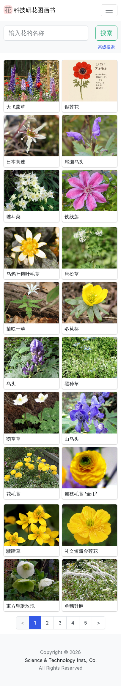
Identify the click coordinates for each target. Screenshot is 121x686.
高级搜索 (106, 46)
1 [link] (35, 623)
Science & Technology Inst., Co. (61, 660)
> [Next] (98, 623)
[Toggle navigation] (109, 10)
